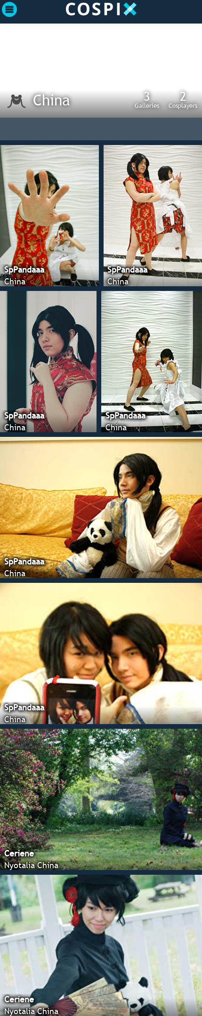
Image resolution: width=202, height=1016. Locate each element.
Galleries (147, 99)
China (51, 99)
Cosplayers (183, 99)
